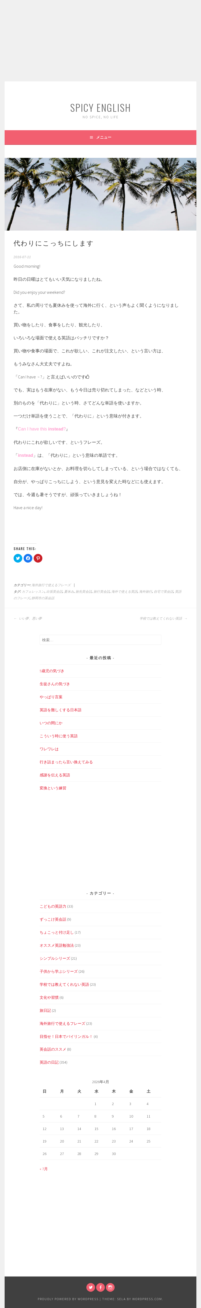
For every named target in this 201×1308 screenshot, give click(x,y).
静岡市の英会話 (43, 598)
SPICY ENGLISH (100, 107)
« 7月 (44, 1168)
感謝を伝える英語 (55, 775)
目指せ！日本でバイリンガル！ (66, 1036)
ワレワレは (49, 748)
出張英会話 (54, 592)
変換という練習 (53, 788)
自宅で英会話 (163, 592)
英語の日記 (49, 1062)
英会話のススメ (53, 1049)
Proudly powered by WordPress (68, 1299)
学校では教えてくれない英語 (163, 618)
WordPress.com (147, 1299)
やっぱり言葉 (51, 696)
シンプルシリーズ (55, 958)
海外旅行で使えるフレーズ (51, 585)
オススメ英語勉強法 (57, 945)
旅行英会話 (101, 592)
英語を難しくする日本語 (60, 709)
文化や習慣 (49, 997)
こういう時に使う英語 (59, 735)
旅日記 (45, 1010)
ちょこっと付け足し (57, 932)
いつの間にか (51, 722)
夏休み (69, 592)
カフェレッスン (33, 592)
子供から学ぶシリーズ (59, 971)
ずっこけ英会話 (53, 919)
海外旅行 (145, 592)
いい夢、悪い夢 (28, 618)
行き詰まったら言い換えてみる (66, 762)
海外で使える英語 (124, 592)
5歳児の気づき (52, 670)
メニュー (103, 137)
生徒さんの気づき (55, 683)
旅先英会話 (84, 592)
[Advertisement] (100, 41)
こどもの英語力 (53, 906)
